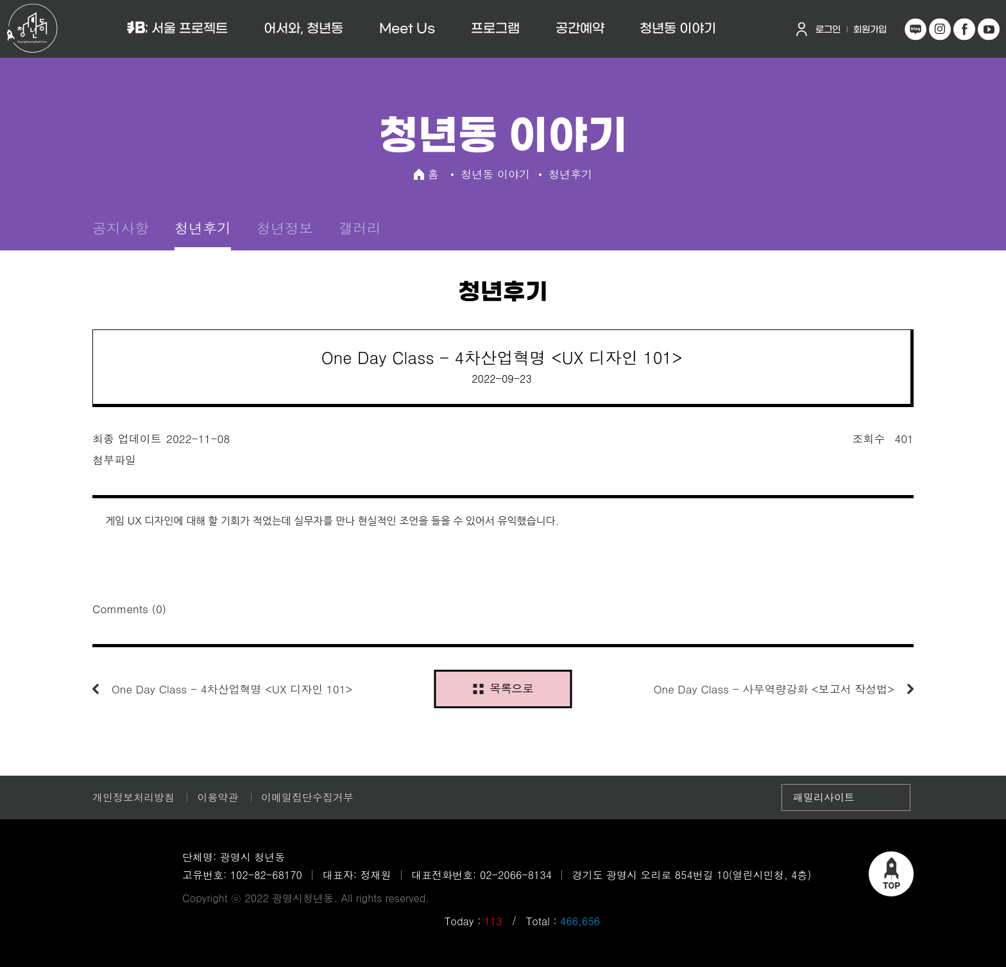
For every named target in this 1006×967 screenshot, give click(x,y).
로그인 (827, 29)
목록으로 (503, 688)
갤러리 (360, 228)
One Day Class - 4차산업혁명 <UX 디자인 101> (232, 689)
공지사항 (120, 228)
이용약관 (217, 797)
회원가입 (870, 29)
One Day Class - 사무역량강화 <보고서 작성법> (774, 689)
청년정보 (285, 228)
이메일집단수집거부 (307, 797)
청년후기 (203, 228)
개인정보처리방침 (133, 797)
